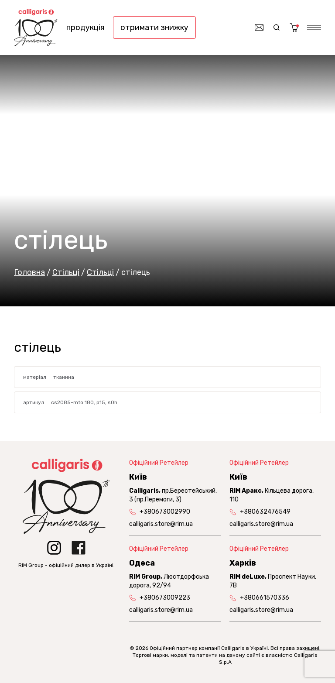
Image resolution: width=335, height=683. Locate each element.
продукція (85, 27)
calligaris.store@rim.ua (161, 524)
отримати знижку (154, 27)
